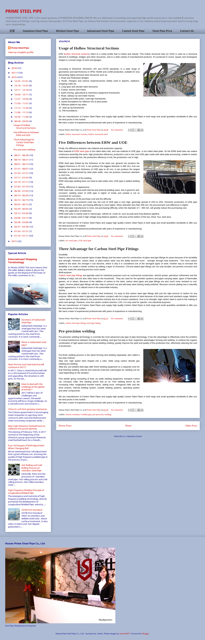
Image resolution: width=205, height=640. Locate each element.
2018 (14, 68)
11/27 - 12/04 (21, 99)
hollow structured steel (98, 134)
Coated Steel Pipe (133, 30)
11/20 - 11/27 (21, 103)
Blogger (145, 633)
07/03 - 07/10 (21, 186)
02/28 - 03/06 (21, 222)
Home (128, 425)
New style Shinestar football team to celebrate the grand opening (26, 427)
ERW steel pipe (81, 151)
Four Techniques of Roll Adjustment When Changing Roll (26, 447)
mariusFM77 (124, 633)
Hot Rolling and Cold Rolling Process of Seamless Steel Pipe (31, 468)
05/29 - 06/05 (21, 208)
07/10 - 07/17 (21, 182)
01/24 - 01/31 (21, 231)
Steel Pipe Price (162, 30)
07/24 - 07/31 (21, 173)
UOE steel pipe (84, 240)
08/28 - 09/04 (21, 121)
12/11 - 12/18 (21, 90)
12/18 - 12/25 (21, 85)
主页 (12, 30)
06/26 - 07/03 (21, 191)
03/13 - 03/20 (21, 213)
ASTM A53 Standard (31, 509)
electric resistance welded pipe (78, 414)
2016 (14, 77)
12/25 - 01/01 (21, 81)
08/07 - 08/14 (21, 164)
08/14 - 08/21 (21, 159)
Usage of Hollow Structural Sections (89, 48)
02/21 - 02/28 (21, 226)
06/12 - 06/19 (21, 200)
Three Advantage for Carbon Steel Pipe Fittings (99, 249)
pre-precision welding (102, 414)
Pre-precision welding (77, 331)
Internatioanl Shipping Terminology (22, 261)
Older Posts (191, 425)
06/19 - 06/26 (21, 195)
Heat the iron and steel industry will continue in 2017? (26, 365)
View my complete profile (20, 52)
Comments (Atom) (134, 436)
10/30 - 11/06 (21, 116)
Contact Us (187, 30)
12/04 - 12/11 (21, 94)
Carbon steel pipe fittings (70, 275)
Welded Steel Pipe (67, 30)
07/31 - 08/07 (21, 168)
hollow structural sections (77, 54)
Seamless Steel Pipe (35, 30)
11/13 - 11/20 (21, 108)
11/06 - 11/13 (21, 112)
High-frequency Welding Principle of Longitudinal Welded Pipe (26, 491)
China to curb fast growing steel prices (27, 409)
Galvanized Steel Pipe (100, 30)
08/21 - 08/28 (21, 155)
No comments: (117, 130)
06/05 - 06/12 (21, 204)
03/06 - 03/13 (21, 217)
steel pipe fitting (93, 323)
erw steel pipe (71, 240)
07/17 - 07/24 (21, 177)
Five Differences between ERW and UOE (93, 142)
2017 (14, 72)
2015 (14, 241)
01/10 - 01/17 (21, 235)
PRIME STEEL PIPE (23, 11)
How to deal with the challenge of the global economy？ (32, 387)
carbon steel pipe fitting (75, 323)
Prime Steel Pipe (20, 48)
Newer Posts (65, 425)
